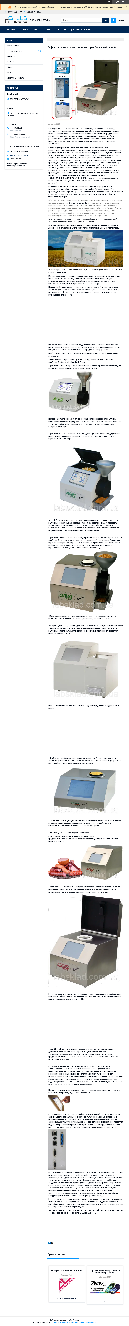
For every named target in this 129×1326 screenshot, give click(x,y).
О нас (48, 30)
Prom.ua (76, 1320)
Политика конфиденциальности (84, 1322)
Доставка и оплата (80, 30)
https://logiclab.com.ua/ (19, 151)
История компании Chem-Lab (66, 1270)
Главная (11, 30)
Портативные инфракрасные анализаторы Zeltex (105, 1271)
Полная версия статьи (66, 1299)
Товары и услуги (29, 30)
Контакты (60, 30)
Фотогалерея (13, 46)
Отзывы (10, 72)
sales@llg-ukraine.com (19, 155)
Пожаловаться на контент (61, 1322)
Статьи (10, 62)
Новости (11, 56)
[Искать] (105, 20)
